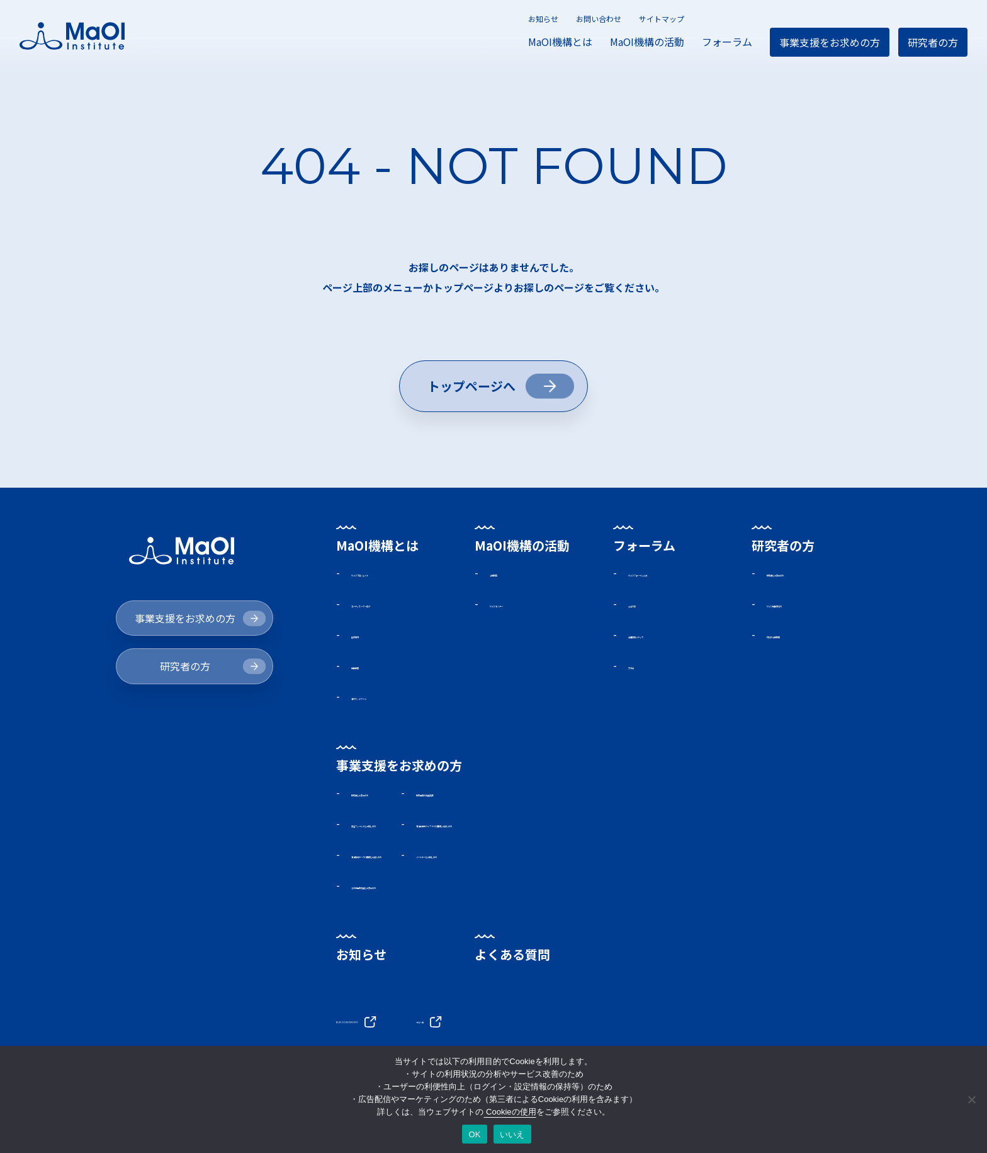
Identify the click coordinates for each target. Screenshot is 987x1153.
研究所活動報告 (802, 635)
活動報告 (510, 573)
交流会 (643, 667)
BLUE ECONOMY (387, 1023)
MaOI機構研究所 (804, 604)
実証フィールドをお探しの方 (416, 826)
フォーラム (727, 41)
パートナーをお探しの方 (602, 857)
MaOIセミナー (522, 604)
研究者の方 (933, 42)
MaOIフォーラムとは (675, 573)
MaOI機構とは (560, 41)
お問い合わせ (598, 18)
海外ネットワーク (391, 698)
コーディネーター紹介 (401, 604)
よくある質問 (512, 958)
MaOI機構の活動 (647, 41)
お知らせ (543, 18)
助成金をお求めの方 (812, 573)
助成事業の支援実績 (592, 795)
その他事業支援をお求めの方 (416, 889)
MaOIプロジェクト (393, 573)
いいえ (512, 1134)
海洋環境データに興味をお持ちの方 (431, 857)
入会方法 (648, 604)
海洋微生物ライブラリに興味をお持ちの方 (642, 826)
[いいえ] (971, 1099)
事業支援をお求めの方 (829, 42)
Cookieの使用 (509, 1111)
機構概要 (371, 667)
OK (474, 1134)
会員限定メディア (668, 635)
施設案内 (371, 635)
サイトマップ (661, 18)
